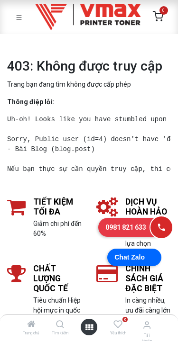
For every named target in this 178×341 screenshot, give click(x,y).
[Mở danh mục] (89, 327)
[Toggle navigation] (19, 17)
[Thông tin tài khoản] (146, 325)
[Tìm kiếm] (60, 325)
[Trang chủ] (31, 325)
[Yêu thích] (118, 324)
